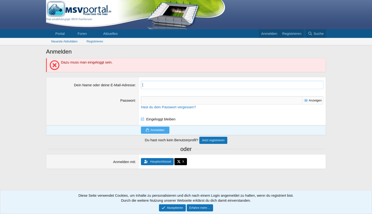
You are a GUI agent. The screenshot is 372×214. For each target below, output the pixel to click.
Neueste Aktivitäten (64, 41)
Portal (60, 34)
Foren (82, 34)
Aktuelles (110, 34)
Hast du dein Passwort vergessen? (168, 107)
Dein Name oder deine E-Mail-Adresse (104, 85)
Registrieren (95, 41)
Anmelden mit (124, 162)
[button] (90, 33)
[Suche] (316, 33)
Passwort (127, 100)
